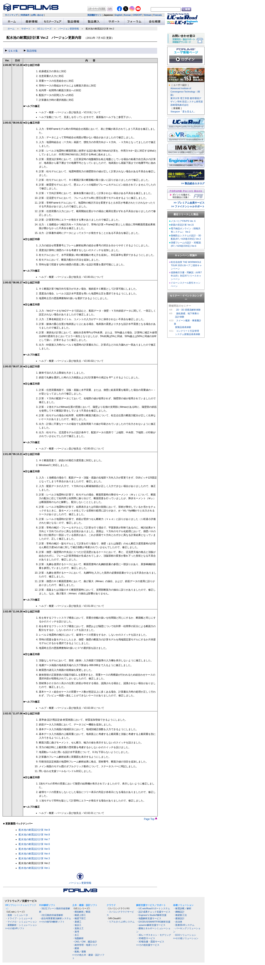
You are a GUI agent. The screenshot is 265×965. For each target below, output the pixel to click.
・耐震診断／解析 (182, 908)
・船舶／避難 (79, 951)
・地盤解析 (78, 938)
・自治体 (177, 921)
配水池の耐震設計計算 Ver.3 (34, 858)
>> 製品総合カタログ (193, 183)
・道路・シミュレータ (16, 915)
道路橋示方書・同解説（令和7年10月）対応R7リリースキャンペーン (186, 275)
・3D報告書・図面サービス (150, 941)
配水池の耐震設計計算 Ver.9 (34, 829)
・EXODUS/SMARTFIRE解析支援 (153, 921)
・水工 (75, 935)
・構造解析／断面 (81, 911)
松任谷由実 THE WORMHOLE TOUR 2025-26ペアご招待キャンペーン (186, 265)
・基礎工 (76, 921)
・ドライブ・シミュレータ (19, 918)
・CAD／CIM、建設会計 (84, 941)
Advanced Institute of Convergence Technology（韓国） (185, 91)
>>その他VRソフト (14, 928)
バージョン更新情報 (68, 28)
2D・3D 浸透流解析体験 (188, 309)
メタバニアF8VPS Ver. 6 (183, 221)
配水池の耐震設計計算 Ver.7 (34, 839)
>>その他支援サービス (147, 945)
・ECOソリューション (184, 935)
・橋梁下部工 (79, 918)
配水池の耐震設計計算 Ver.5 (34, 848)
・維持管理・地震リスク (84, 945)
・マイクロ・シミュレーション (21, 921)
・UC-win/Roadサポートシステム (153, 908)
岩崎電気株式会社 (179, 105)
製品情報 (30, 50)
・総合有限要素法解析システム (55, 918)
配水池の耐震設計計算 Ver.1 (34, 868)
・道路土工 (78, 928)
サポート (25, 28)
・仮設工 (76, 925)
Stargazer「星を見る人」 (183, 111)
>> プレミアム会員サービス (189, 202)
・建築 (75, 948)
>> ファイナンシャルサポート (188, 206)
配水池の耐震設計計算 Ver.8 (34, 834)
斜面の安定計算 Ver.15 (182, 224)
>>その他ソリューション (185, 938)
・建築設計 (178, 918)
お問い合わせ (37, 15)
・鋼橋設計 (178, 911)
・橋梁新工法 (180, 915)
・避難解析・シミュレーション (21, 925)
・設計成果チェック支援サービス (153, 911)
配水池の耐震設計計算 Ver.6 (34, 844)
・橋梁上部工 (79, 915)
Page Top (150, 819)
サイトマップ (11, 15)
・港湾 (75, 931)
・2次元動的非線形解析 (51, 915)
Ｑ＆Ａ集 (11, 50)
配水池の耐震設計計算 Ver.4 (34, 853)
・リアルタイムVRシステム (121, 921)
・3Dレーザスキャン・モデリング (153, 935)
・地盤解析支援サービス (148, 918)
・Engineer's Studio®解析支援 (151, 915)
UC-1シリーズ (44, 28)
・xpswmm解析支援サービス (150, 925)
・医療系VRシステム (183, 925)
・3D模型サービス (145, 938)
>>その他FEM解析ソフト (52, 921)
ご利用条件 (24, 15)
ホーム (11, 28)
